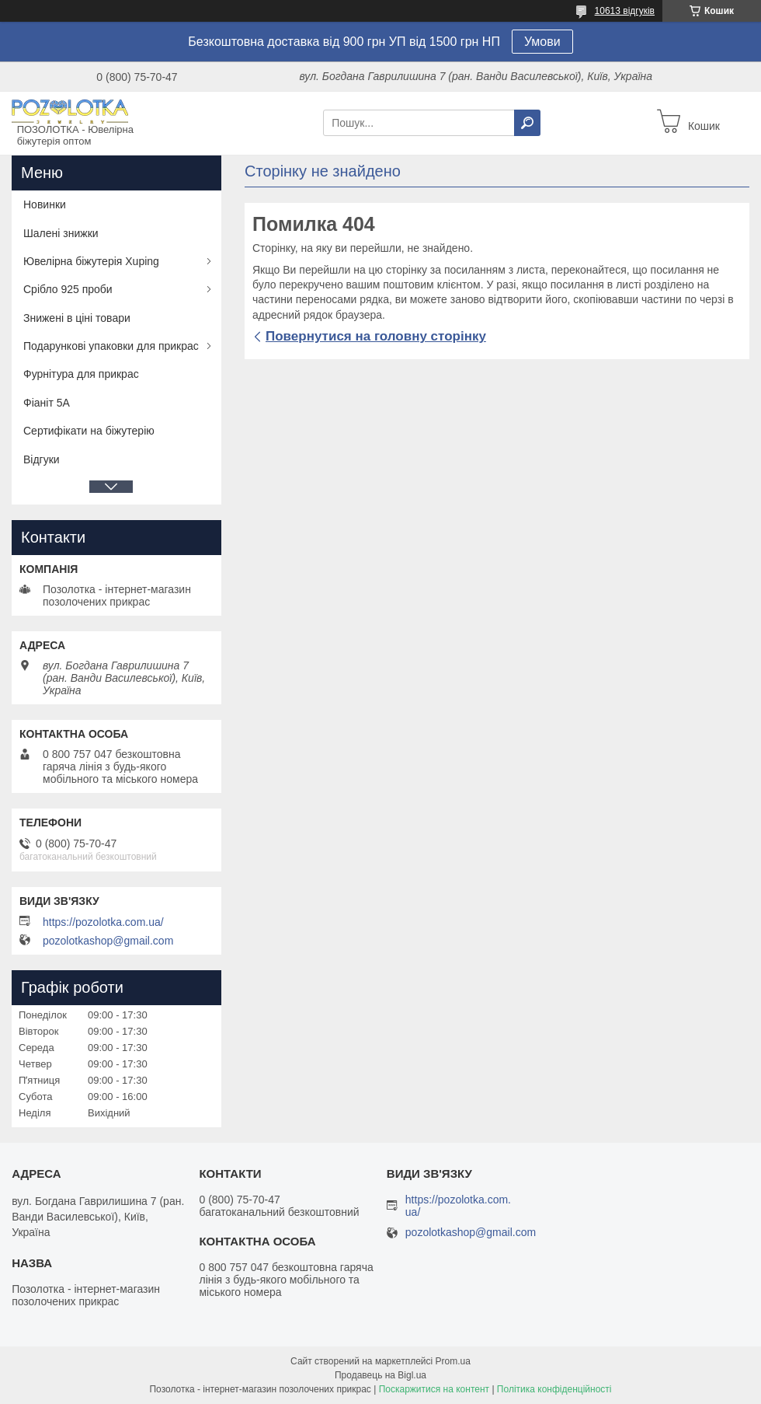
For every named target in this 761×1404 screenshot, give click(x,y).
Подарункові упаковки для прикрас (111, 346)
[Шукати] (527, 123)
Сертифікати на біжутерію (89, 430)
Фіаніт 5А (46, 402)
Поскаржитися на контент (434, 1389)
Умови (542, 41)
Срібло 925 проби (68, 289)
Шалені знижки (61, 233)
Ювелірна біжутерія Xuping (91, 261)
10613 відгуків (625, 10)
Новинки (44, 204)
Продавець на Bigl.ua (380, 1375)
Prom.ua (453, 1361)
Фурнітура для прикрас (81, 374)
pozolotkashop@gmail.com (108, 940)
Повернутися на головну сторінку (376, 336)
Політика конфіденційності (554, 1389)
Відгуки (41, 459)
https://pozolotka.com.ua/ (103, 922)
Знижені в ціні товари (76, 318)
